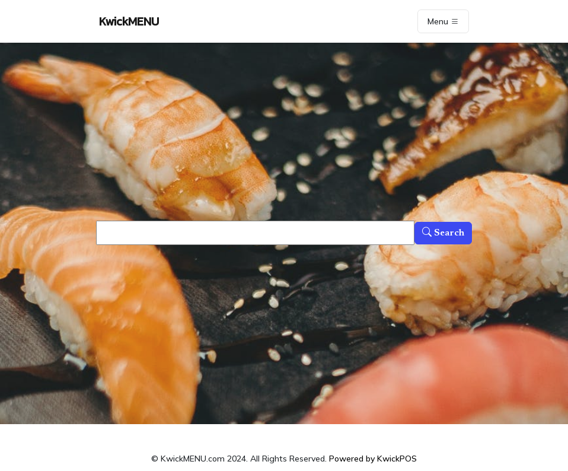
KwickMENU (129, 21)
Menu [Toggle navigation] (443, 21)
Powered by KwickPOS (373, 458)
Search (443, 233)
